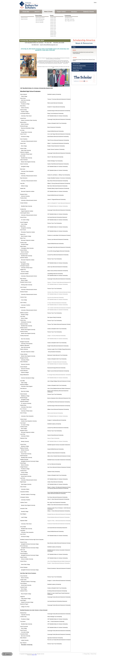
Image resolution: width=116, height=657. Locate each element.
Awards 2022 (53, 22)
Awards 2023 (53, 20)
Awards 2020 (53, 25)
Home (95, 2)
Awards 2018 (53, 28)
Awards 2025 (53, 17)
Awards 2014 (53, 34)
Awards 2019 (53, 26)
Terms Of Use (93, 653)
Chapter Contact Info (61, 12)
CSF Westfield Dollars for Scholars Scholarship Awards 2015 (36, 88)
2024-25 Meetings (39, 20)
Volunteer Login (74, 12)
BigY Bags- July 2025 (69, 19)
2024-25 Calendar (39, 22)
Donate (25, 12)
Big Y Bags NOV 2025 (69, 20)
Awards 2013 (53, 36)
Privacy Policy (87, 653)
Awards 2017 (53, 30)
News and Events (48, 12)
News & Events (24, 19)
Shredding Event (68, 17)
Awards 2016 (53, 31)
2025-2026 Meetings (40, 19)
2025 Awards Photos (40, 17)
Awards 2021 (53, 23)
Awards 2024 (53, 19)
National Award (24, 17)
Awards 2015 (53, 33)
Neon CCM (34, 654)
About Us (37, 12)
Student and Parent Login (88, 12)
